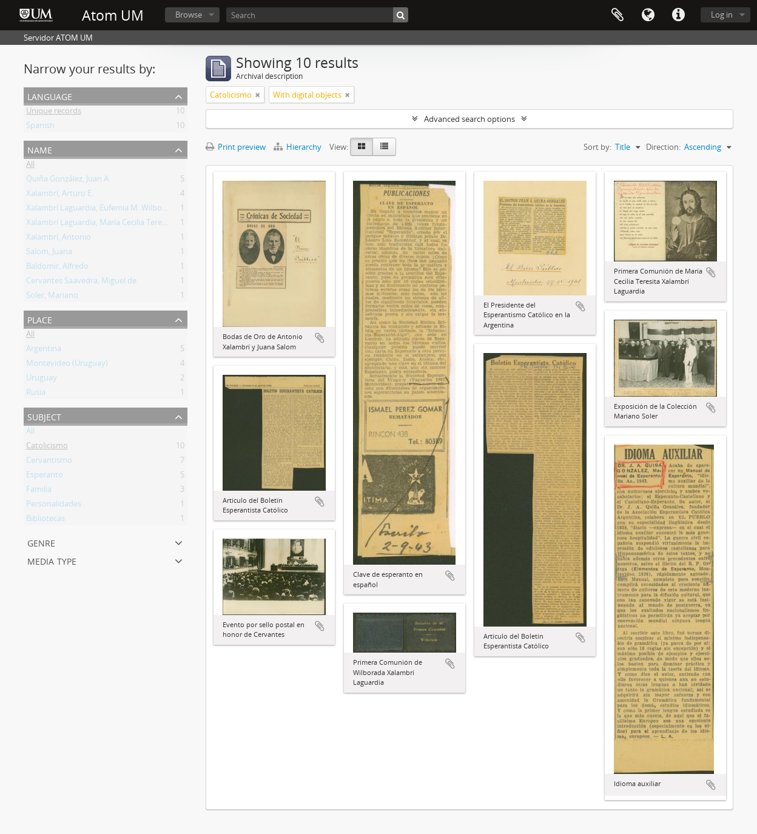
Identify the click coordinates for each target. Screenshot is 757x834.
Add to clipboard (320, 338)
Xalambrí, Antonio (58, 239)
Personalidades (53, 505)
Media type (51, 560)
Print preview (236, 146)
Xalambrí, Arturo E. (59, 195)
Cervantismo (49, 462)
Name (39, 149)
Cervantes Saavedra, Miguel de (81, 282)
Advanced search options (469, 118)
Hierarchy (298, 146)
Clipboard (617, 15)
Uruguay (41, 379)
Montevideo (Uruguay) (67, 365)
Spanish (40, 127)
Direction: (663, 146)
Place (39, 319)
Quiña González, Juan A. (68, 180)
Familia (39, 491)
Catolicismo (47, 447)
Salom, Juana (49, 253)
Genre (41, 542)
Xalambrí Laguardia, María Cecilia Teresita (100, 224)
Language (648, 15)
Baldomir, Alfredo (57, 268)
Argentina (43, 350)
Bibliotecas (45, 520)
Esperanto (44, 476)
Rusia (35, 394)
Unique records (53, 112)
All (30, 166)
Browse (188, 14)
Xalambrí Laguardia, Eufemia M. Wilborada (102, 209)
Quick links (678, 15)
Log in (722, 14)
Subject (44, 416)
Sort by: (597, 146)
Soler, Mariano (52, 297)
